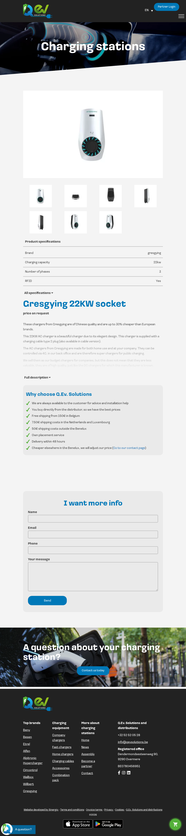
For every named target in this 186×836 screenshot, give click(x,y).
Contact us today (93, 670)
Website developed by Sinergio (41, 810)
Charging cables (63, 761)
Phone (93, 547)
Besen (27, 737)
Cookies (119, 810)
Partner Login (166, 6)
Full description (37, 377)
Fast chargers (61, 747)
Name (93, 515)
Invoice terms (94, 810)
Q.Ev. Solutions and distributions (144, 810)
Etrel (26, 744)
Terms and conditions (72, 810)
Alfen (26, 751)
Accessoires (61, 768)
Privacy (109, 810)
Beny (26, 730)
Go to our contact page (129, 448)
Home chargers (62, 754)
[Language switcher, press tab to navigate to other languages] (149, 10)
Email (93, 531)
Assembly (88, 754)
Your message (93, 575)
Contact (87, 773)
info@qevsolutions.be (133, 742)
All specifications (38, 293)
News (85, 747)
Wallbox (28, 777)
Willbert (28, 784)
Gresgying (30, 791)
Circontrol (30, 770)
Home (85, 740)
